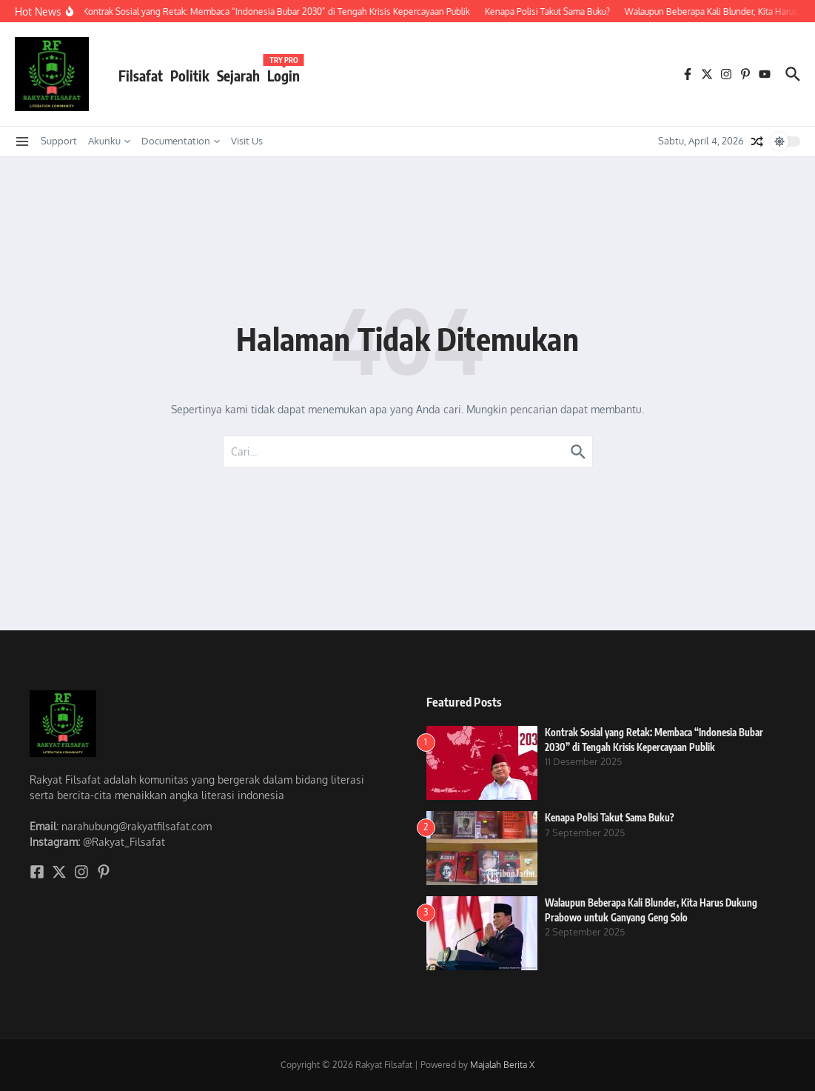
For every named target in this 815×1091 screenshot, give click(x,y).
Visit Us (247, 141)
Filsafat (140, 75)
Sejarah (238, 75)
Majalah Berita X (502, 1064)
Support (59, 141)
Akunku (109, 141)
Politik (189, 75)
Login (283, 72)
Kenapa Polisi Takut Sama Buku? (609, 818)
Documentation (180, 141)
